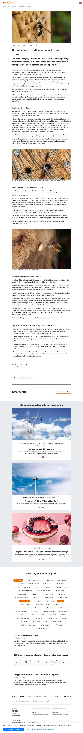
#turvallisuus (33, 584)
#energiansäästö (37, 615)
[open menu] (80, 3)
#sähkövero (52, 618)
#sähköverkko (41, 446)
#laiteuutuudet (47, 594)
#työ (36, 587)
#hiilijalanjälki (20, 611)
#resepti (49, 548)
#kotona (16, 46)
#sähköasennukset (40, 622)
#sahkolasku (40, 443)
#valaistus (49, 608)
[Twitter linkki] (70, 697)
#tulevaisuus (22, 594)
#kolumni (46, 584)
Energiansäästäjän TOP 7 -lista (26, 635)
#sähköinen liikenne (22, 598)
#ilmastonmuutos (25, 591)
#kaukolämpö (26, 604)
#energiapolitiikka (42, 604)
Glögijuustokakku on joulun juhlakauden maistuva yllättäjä (36, 675)
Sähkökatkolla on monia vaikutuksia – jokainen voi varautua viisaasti (41, 655)
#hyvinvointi (62, 594)
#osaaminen (49, 598)
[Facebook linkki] (65, 697)
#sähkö (50, 443)
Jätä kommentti (63, 392)
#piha (24, 46)
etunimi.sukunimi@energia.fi (40, 714)
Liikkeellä (37, 696)
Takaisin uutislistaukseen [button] (23, 378)
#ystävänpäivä (57, 622)
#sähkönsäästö (41, 629)
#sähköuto (24, 622)
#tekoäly (34, 611)
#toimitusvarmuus (23, 608)
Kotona (29, 696)
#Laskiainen (22, 615)
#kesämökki (60, 591)
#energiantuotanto (26, 443)
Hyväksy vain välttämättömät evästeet (40, 729)
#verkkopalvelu (62, 587)
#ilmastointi (57, 604)
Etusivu (14, 696)
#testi (63, 615)
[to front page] (9, 3)
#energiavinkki (62, 580)
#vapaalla (49, 580)
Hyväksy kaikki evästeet (13, 729)
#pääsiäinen (58, 625)
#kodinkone (33, 548)
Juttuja (21, 696)
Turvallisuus (53, 696)
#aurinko (37, 608)
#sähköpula (63, 611)
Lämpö (45, 696)
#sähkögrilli (45, 625)
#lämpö (37, 598)
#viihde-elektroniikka (22, 587)
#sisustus (52, 615)
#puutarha (33, 46)
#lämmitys (50, 601)
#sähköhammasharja (27, 625)
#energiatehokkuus (33, 580)
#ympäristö (37, 601)
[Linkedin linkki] (68, 697)
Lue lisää (41, 457)
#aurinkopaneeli (49, 611)
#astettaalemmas (22, 618)
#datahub (64, 618)
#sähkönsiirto (59, 443)
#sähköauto (62, 608)
